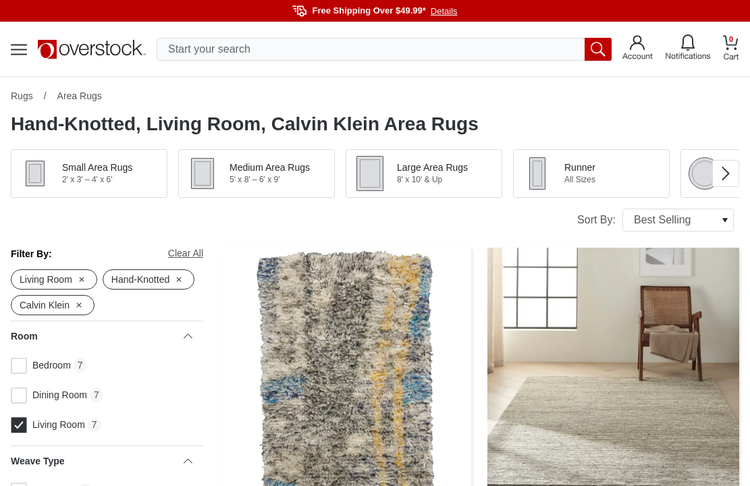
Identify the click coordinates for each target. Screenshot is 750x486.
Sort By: (655, 220)
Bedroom (41, 366)
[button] (89, 173)
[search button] (598, 49)
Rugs (22, 95)
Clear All (185, 253)
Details (444, 11)
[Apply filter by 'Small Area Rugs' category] (89, 173)
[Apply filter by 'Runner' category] (591, 173)
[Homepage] (92, 49)
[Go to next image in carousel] (725, 173)
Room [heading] (101, 336)
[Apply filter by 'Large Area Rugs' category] (424, 173)
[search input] (384, 49)
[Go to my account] (637, 49)
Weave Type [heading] (101, 461)
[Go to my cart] (731, 49)
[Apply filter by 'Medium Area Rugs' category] (256, 173)
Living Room (48, 425)
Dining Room (49, 395)
